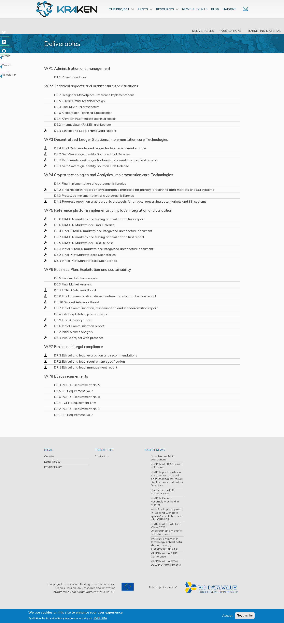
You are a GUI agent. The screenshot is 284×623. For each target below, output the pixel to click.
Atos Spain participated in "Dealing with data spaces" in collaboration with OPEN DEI (166, 514)
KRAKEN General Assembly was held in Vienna (165, 501)
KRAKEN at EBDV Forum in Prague (166, 465)
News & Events (195, 15)
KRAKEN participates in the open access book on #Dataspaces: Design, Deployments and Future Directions (167, 478)
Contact (243, 15)
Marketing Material (264, 31)
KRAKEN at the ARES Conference (164, 555)
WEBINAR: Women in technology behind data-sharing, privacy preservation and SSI (167, 543)
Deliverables (203, 31)
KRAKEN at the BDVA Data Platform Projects (166, 562)
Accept (227, 615)
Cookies (49, 456)
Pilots (143, 15)
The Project (119, 15)
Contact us (102, 456)
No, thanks (245, 615)
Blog (215, 15)
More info (100, 618)
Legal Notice (52, 461)
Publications (231, 31)
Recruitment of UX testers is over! (163, 491)
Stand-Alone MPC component (162, 457)
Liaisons (229, 15)
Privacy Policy (53, 467)
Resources (165, 15)
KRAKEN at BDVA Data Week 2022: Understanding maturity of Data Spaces (166, 529)
